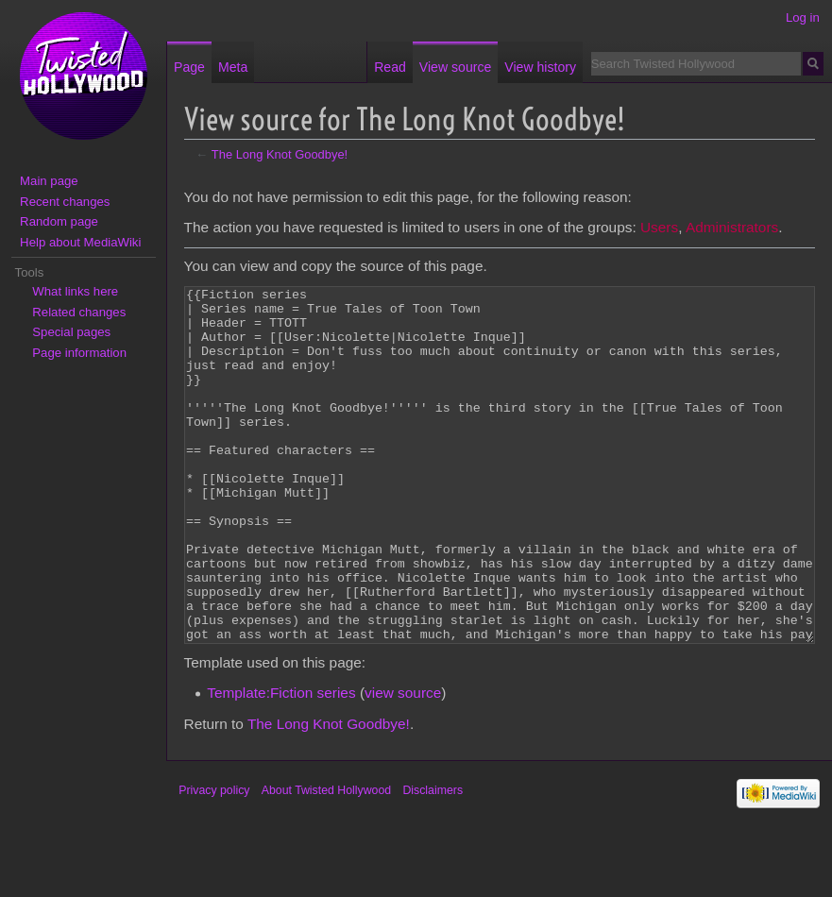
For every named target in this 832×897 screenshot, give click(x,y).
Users (659, 227)
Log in (803, 17)
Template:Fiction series (281, 763)
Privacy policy (213, 861)
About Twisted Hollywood (326, 861)
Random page (59, 221)
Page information (79, 353)
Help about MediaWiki (80, 242)
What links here (75, 291)
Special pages (71, 332)
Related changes (79, 312)
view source (403, 763)
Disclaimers (432, 861)
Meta (232, 67)
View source (455, 67)
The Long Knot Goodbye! (280, 154)
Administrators (732, 227)
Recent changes (65, 202)
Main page (49, 181)
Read (390, 67)
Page (189, 67)
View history (540, 67)
